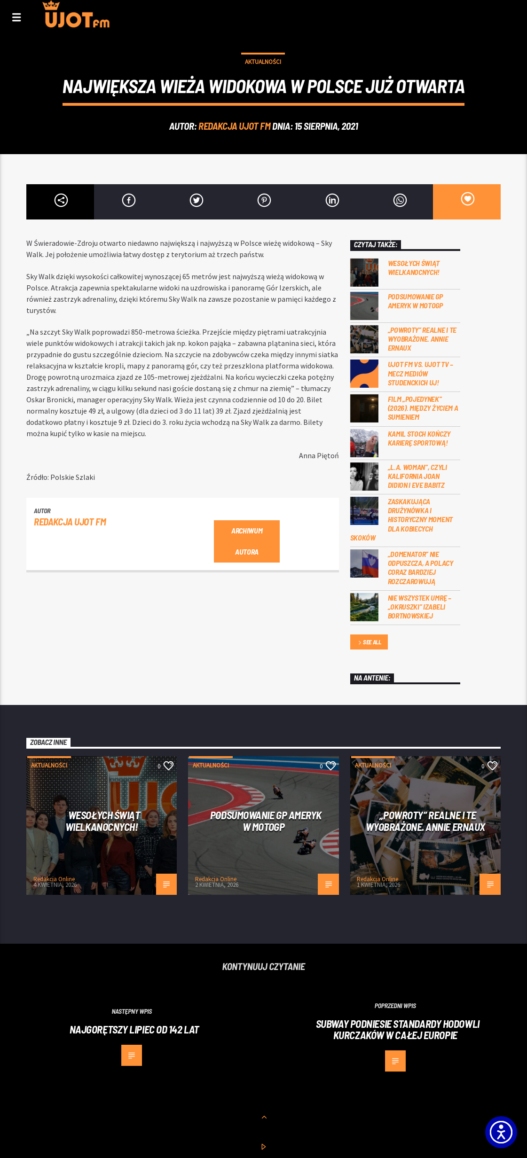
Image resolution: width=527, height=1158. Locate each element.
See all (369, 642)
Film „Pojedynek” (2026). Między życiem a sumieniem (423, 407)
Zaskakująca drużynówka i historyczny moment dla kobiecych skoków (401, 519)
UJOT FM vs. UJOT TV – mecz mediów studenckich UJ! (420, 373)
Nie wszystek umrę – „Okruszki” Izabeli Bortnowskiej (419, 606)
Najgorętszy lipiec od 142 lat (134, 1029)
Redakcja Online (54, 879)
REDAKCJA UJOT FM (234, 126)
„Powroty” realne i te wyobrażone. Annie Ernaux (422, 338)
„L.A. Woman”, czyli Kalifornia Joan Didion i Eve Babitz (417, 475)
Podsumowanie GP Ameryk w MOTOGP (415, 301)
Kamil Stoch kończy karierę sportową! (419, 438)
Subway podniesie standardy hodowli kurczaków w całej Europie (398, 1029)
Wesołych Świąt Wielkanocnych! (414, 267)
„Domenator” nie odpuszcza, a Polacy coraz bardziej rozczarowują (420, 567)
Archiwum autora (246, 541)
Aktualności (263, 62)
